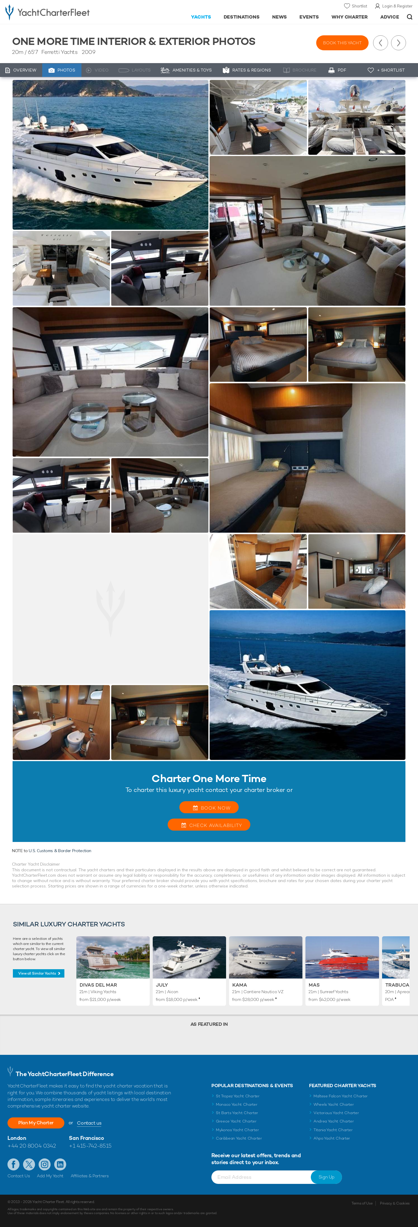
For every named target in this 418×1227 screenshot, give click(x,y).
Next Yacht (398, 42)
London (16, 1137)
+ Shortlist (391, 70)
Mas (314, 985)
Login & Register (397, 6)
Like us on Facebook (13, 1164)
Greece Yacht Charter (236, 1121)
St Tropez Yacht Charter (238, 1096)
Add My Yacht (50, 1175)
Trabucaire (401, 985)
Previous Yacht (380, 42)
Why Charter (349, 17)
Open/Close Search (410, 17)
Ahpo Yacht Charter (332, 1138)
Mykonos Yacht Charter (237, 1129)
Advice (389, 17)
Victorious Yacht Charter (336, 1112)
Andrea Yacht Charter (334, 1121)
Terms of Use (362, 1203)
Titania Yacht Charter (333, 1129)
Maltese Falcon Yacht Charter (341, 1096)
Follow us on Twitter (29, 1164)
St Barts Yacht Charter (237, 1112)
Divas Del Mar (98, 985)
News (279, 17)
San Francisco (86, 1137)
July (162, 985)
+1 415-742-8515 (90, 1145)
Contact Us (18, 1175)
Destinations (242, 17)
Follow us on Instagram (45, 1164)
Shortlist (359, 6)
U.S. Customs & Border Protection (60, 850)
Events (309, 17)
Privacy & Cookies (395, 1203)
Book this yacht (342, 43)
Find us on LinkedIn (60, 1164)
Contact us (89, 1123)
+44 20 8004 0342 (31, 1145)
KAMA (239, 985)
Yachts (201, 17)
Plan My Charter (36, 1123)
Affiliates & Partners (90, 1175)
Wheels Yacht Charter (334, 1104)
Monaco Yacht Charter (237, 1104)
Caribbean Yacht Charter (239, 1138)
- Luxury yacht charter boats (64, 12)
